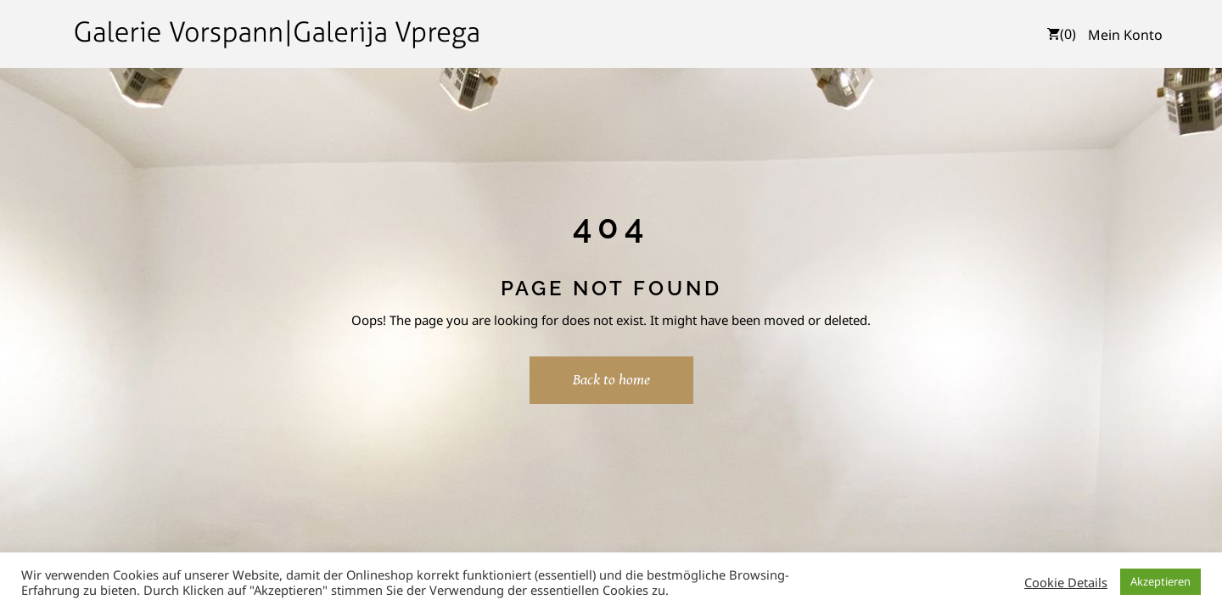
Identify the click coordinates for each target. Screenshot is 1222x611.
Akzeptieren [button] (1160, 581)
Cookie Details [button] (1065, 582)
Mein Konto (1125, 34)
